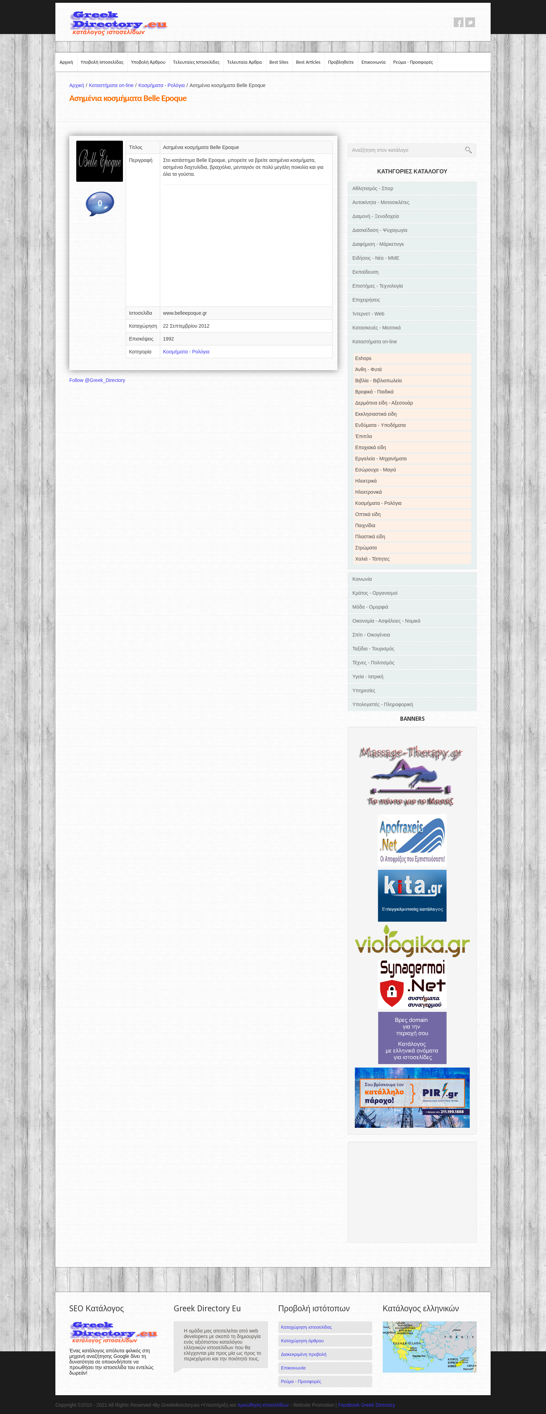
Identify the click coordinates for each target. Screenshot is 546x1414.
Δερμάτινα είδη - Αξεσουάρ (384, 403)
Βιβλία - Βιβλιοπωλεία (378, 380)
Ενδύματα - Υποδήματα (380, 425)
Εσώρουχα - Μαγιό (375, 469)
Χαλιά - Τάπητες (372, 559)
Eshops (363, 358)
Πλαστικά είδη (370, 536)
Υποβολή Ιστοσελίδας (102, 62)
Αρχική (66, 62)
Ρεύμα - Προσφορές (413, 62)
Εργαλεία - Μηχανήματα (381, 458)
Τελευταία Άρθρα (244, 62)
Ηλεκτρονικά (368, 492)
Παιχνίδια (365, 525)
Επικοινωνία (373, 62)
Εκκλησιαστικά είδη (376, 414)
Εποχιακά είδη (370, 447)
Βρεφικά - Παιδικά (374, 391)
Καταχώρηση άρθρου (302, 1340)
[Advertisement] (246, 248)
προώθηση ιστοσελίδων (263, 1405)
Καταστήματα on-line (113, 85)
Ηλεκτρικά (366, 481)
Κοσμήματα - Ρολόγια (163, 85)
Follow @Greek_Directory (97, 380)
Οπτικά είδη (368, 514)
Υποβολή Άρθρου (148, 62)
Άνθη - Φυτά (368, 369)
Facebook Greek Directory (366, 1405)
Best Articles (308, 62)
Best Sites (279, 62)
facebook (458, 22)
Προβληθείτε (341, 62)
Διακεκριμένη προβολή (304, 1354)
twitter (470, 22)
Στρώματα (366, 547)
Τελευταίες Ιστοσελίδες (196, 62)
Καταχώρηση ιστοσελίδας (306, 1327)
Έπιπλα (363, 436)
